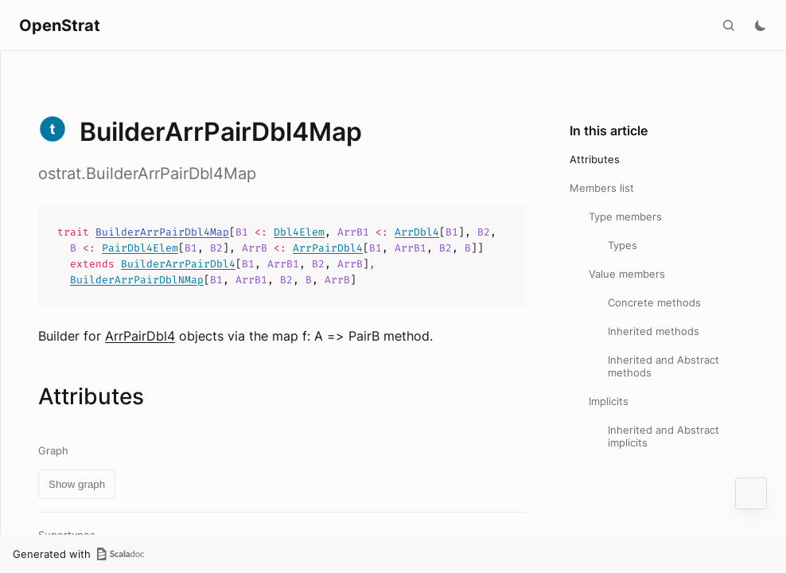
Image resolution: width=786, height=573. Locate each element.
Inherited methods (653, 331)
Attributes (595, 159)
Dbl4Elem (299, 232)
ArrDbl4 (417, 232)
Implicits (608, 401)
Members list (602, 187)
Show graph (77, 484)
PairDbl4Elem (140, 248)
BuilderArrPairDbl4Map (162, 232)
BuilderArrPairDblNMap (137, 279)
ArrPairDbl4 (328, 248)
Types (622, 245)
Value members (627, 273)
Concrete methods (654, 302)
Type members (625, 216)
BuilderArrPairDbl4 (178, 264)
